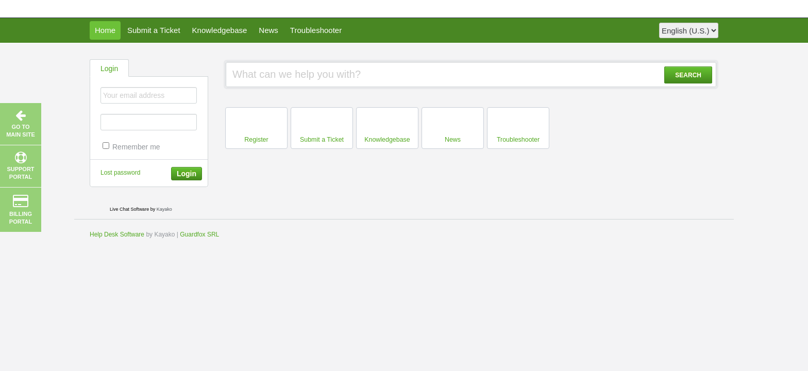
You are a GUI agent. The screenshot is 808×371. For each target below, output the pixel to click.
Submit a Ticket (153, 30)
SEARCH (688, 75)
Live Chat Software (129, 209)
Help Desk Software (117, 234)
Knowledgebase (219, 30)
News (268, 30)
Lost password (120, 172)
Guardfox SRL (199, 234)
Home (105, 30)
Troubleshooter (316, 30)
